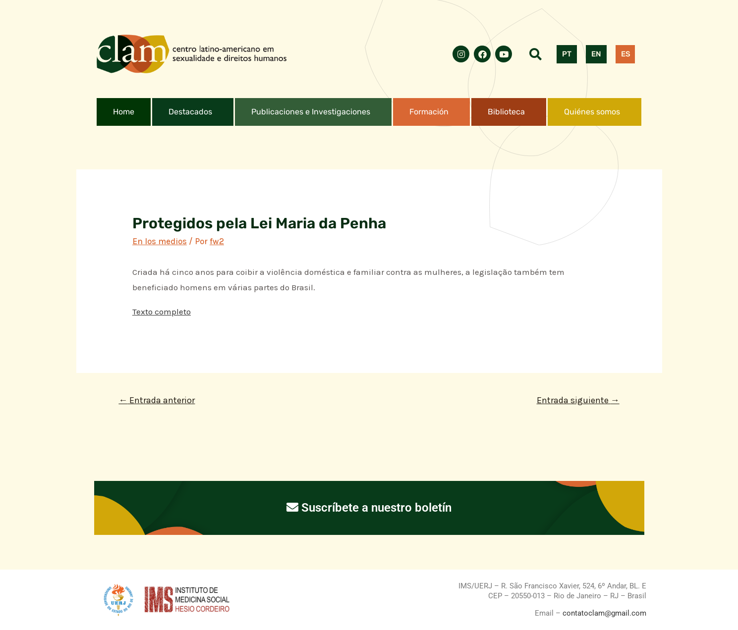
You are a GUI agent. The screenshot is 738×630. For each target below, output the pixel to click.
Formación (429, 111)
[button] (192, 112)
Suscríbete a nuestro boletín (369, 508)
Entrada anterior (156, 400)
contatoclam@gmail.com (603, 613)
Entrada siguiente (578, 400)
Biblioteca (506, 111)
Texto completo (161, 311)
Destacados (190, 111)
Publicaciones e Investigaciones (310, 111)
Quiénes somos (592, 111)
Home (123, 111)
